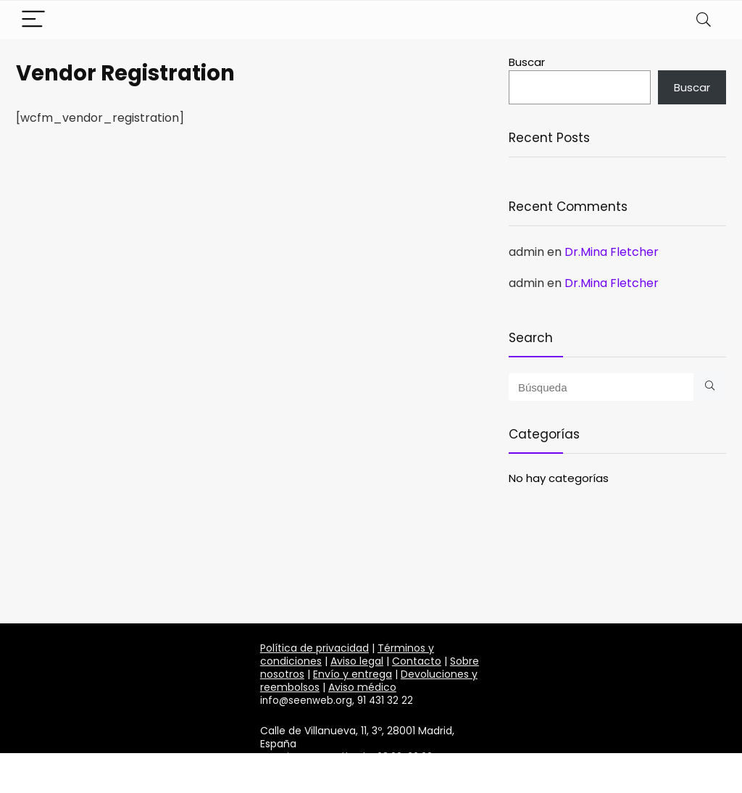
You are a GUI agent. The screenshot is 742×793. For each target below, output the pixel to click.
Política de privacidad (314, 648)
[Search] (703, 20)
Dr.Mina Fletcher (611, 252)
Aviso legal (356, 661)
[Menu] (33, 20)
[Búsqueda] (709, 387)
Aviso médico (362, 687)
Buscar (527, 62)
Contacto (416, 661)
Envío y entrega (352, 674)
